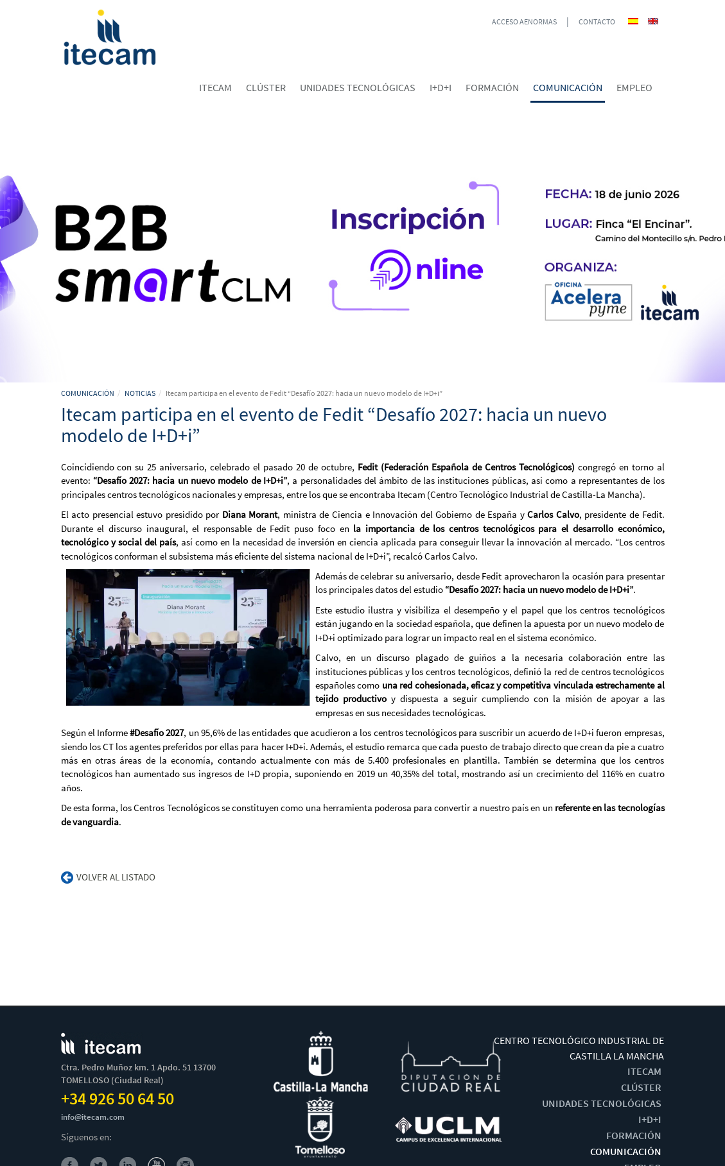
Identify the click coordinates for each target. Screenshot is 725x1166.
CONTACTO (597, 21)
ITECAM (644, 1071)
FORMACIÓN (633, 1135)
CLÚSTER (641, 1087)
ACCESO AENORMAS (524, 21)
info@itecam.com (93, 1116)
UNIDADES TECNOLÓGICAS (601, 1103)
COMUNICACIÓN (87, 393)
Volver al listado (108, 877)
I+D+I (649, 1119)
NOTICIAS (140, 393)
